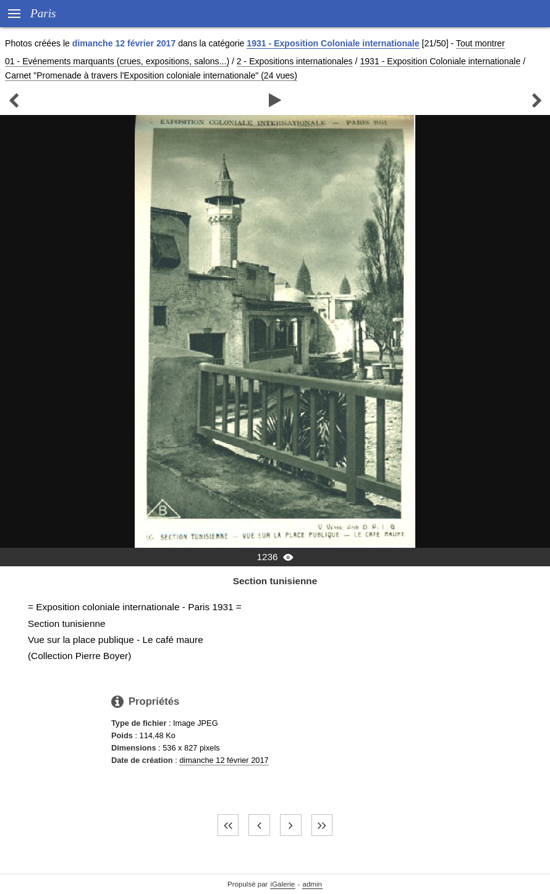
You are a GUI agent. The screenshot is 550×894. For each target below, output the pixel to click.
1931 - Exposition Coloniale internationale (333, 43)
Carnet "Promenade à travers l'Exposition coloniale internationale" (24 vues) (151, 75)
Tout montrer (480, 43)
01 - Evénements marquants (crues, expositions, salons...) (117, 61)
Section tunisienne (275, 581)
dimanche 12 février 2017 (223, 760)
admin (312, 884)
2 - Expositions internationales (295, 61)
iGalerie (283, 884)
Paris (43, 13)
